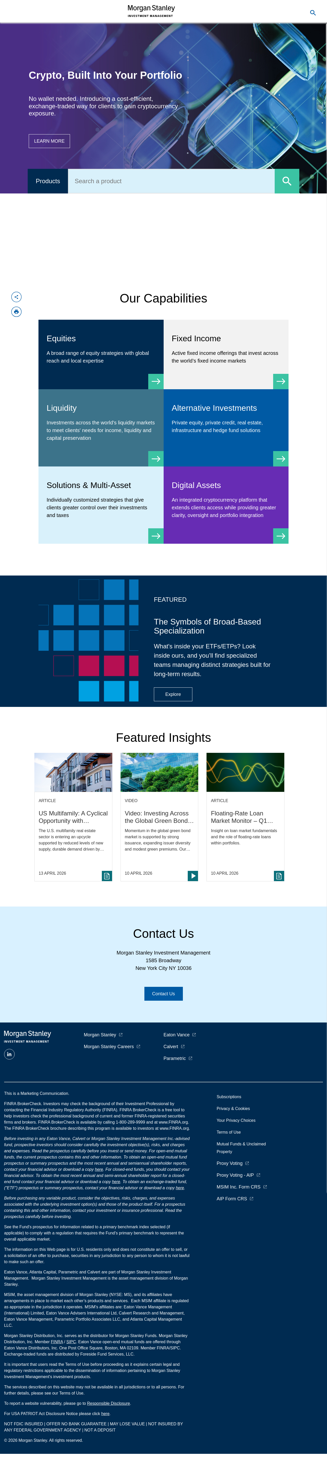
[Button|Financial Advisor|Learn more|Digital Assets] (49, 141)
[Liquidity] (101, 427)
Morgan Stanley (100, 1034)
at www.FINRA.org (171, 1122)
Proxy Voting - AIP (235, 1175)
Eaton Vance (177, 1034)
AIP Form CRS (232, 1198)
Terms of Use (229, 1132)
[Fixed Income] (226, 354)
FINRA (57, 1342)
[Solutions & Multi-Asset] (101, 505)
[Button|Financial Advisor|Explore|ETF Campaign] (173, 694)
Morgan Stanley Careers (109, 1046)
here (99, 1169)
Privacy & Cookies (233, 1108)
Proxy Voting (230, 1163)
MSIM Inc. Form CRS (239, 1187)
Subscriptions (229, 1097)
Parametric (175, 1058)
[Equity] (101, 354)
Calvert (171, 1046)
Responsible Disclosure (108, 1403)
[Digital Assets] (226, 505)
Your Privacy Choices (237, 1120)
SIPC (71, 1342)
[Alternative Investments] (226, 424)
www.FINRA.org (174, 1128)
